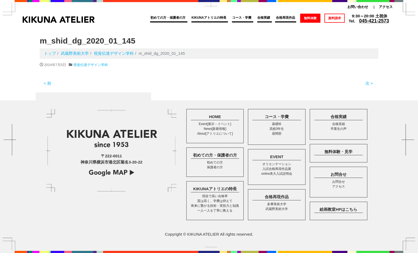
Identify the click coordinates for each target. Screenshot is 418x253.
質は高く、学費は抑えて (214, 201)
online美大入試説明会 (276, 174)
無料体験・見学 (338, 151)
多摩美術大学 (276, 204)
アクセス (386, 7)
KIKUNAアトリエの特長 (208, 18)
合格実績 (263, 18)
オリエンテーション (276, 164)
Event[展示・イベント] (215, 124)
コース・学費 (241, 18)
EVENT (276, 156)
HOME (215, 116)
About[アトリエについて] (215, 133)
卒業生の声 (339, 129)
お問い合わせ (357, 7)
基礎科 (277, 124)
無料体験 (310, 18)
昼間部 (277, 133)
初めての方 (215, 162)
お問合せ (339, 174)
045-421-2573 (374, 21)
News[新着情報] (215, 129)
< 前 (47, 83)
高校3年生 (277, 129)
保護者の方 (215, 167)
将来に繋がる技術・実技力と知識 (215, 206)
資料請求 (334, 18)
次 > (369, 83)
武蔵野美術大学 (277, 209)
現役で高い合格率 (215, 196)
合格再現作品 (285, 18)
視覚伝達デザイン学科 (90, 65)
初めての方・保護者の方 (168, 18)
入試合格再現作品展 (276, 169)
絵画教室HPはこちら (338, 209)
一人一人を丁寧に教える (214, 210)
